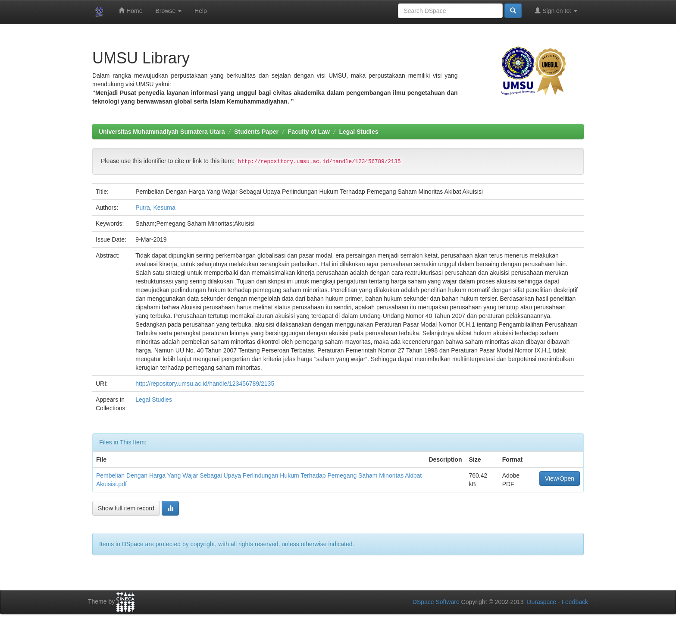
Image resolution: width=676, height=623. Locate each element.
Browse (168, 10)
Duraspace (541, 601)
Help (200, 10)
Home (130, 10)
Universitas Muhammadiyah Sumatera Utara (162, 131)
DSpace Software (436, 601)
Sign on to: (556, 10)
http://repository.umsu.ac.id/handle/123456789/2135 (204, 383)
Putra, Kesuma (155, 207)
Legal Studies (359, 131)
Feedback (575, 601)
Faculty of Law (309, 131)
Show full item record (126, 508)
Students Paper (256, 131)
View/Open (559, 478)
